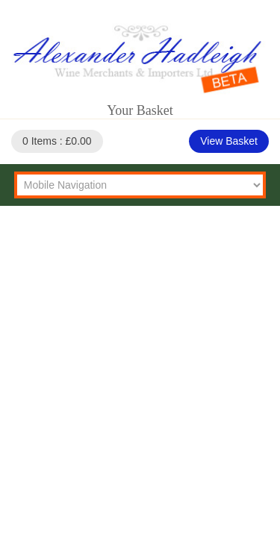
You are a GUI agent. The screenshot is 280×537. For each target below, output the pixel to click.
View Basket (229, 141)
